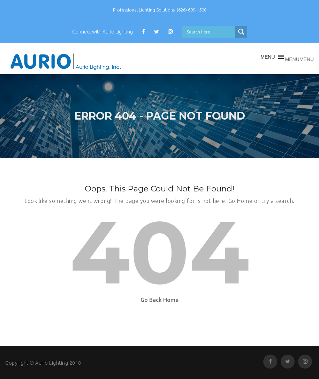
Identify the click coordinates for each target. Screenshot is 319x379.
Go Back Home (159, 300)
